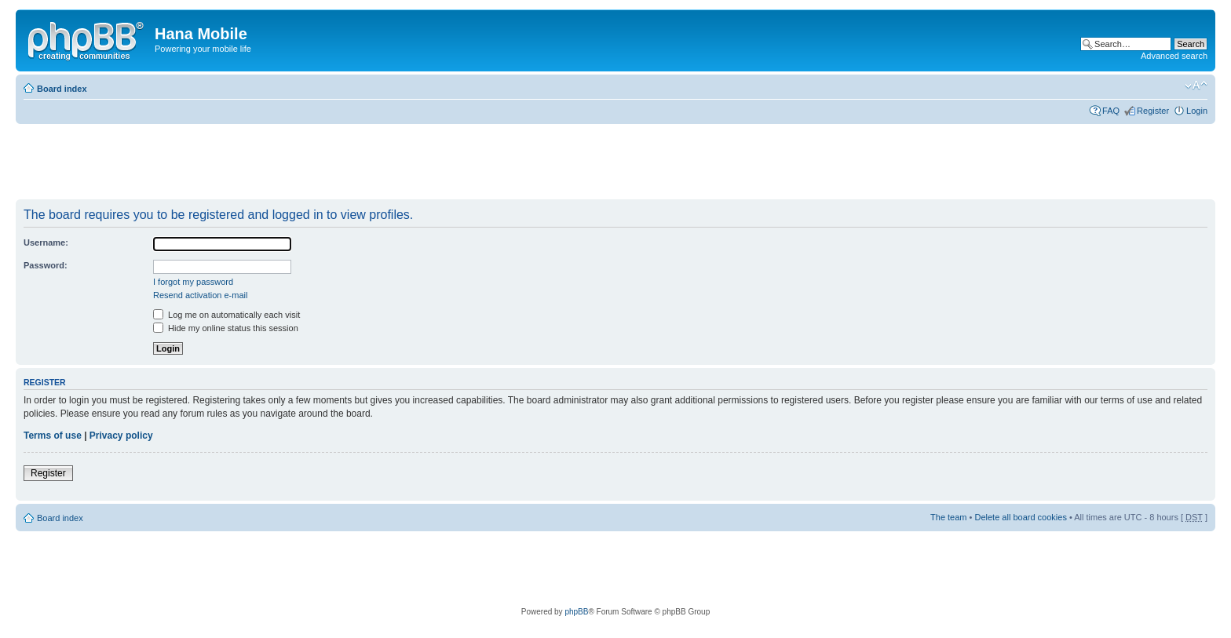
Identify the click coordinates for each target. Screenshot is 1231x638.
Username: (46, 242)
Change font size (1196, 85)
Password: (46, 265)
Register (1153, 110)
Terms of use (53, 435)
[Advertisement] (301, 162)
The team (948, 517)
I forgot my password (193, 281)
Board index (62, 88)
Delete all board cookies (1020, 517)
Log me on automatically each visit (226, 314)
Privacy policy (121, 435)
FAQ (1111, 110)
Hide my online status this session (225, 328)
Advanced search (1174, 55)
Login (1196, 110)
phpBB (576, 611)
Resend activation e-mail (200, 295)
